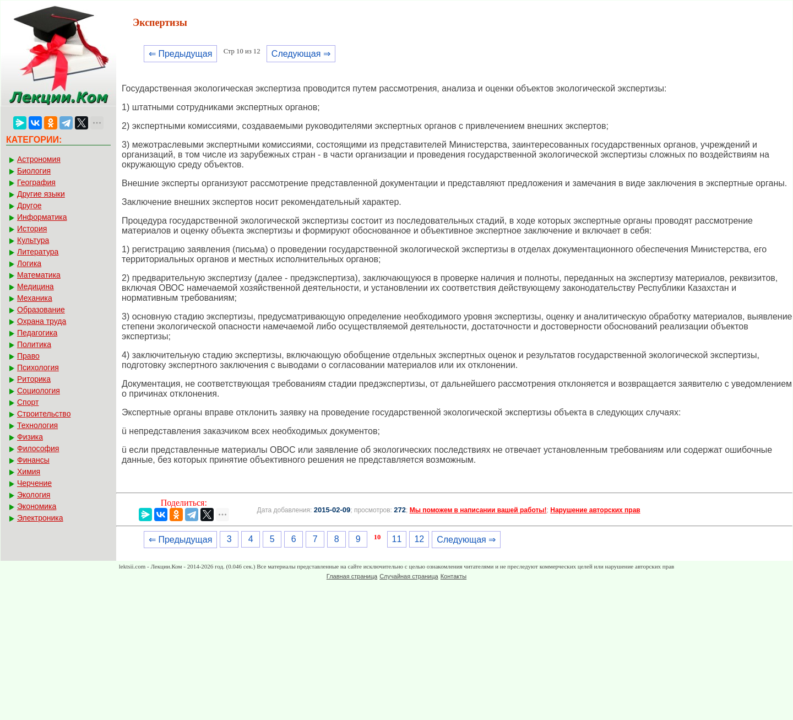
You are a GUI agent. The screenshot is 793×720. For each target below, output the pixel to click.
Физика (30, 436)
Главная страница (352, 576)
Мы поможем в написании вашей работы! (478, 510)
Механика (34, 298)
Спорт (28, 402)
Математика (39, 274)
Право (28, 355)
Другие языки (41, 194)
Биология (34, 170)
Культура (33, 240)
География (36, 182)
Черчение (34, 483)
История (32, 228)
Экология (33, 494)
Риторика (34, 379)
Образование (41, 309)
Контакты (454, 576)
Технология (37, 425)
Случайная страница (408, 576)
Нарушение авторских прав (595, 510)
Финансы (33, 460)
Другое (29, 205)
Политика (34, 344)
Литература (37, 251)
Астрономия (39, 159)
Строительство (43, 413)
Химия (28, 471)
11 (397, 539)
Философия (38, 448)
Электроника (40, 517)
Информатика (42, 217)
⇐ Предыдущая (180, 53)
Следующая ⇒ (300, 53)
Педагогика (37, 332)
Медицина (35, 286)
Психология (38, 367)
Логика (29, 263)
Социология (38, 390)
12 (419, 539)
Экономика (36, 506)
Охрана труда (41, 321)
